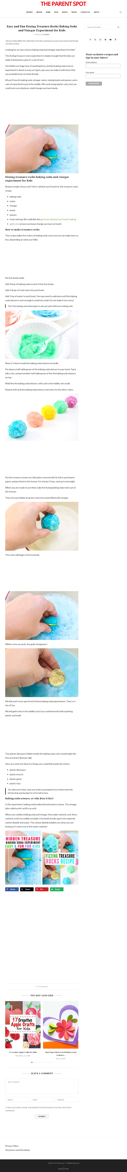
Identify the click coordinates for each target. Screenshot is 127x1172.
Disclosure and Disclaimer (17, 1150)
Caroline (46, 34)
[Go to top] (63, 1168)
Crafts (65, 12)
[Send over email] (57, 889)
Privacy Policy (12, 1145)
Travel (74, 12)
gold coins (14, 223)
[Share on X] (27, 889)
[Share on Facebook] (12, 889)
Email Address (91, 62)
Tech (56, 12)
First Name (90, 73)
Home (48, 12)
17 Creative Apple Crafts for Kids (23, 1052)
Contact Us (85, 12)
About (96, 12)
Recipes (29, 12)
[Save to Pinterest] (42, 889)
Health (39, 12)
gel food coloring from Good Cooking (58, 219)
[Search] (120, 12)
